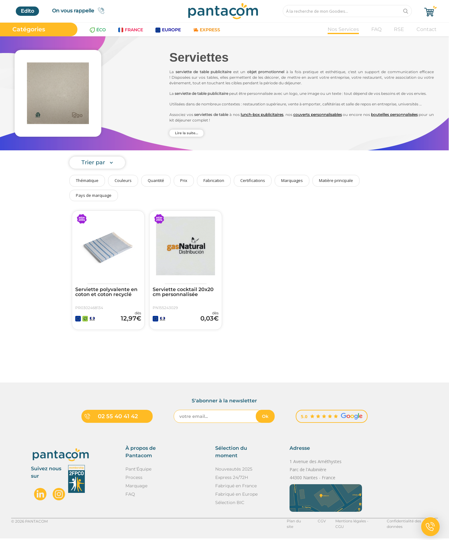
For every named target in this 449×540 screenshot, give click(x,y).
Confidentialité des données (412, 522)
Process (133, 479)
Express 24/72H (231, 479)
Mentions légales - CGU (355, 522)
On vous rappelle (80, 11)
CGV (320, 522)
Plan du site (296, 522)
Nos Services (343, 29)
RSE (399, 29)
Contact (426, 29)
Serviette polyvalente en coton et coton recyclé (106, 292)
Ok (265, 418)
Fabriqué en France (236, 487)
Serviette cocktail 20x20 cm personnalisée (183, 292)
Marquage (136, 487)
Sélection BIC (229, 504)
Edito (27, 11)
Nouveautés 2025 (233, 470)
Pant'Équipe (138, 470)
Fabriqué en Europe (236, 495)
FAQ (376, 29)
